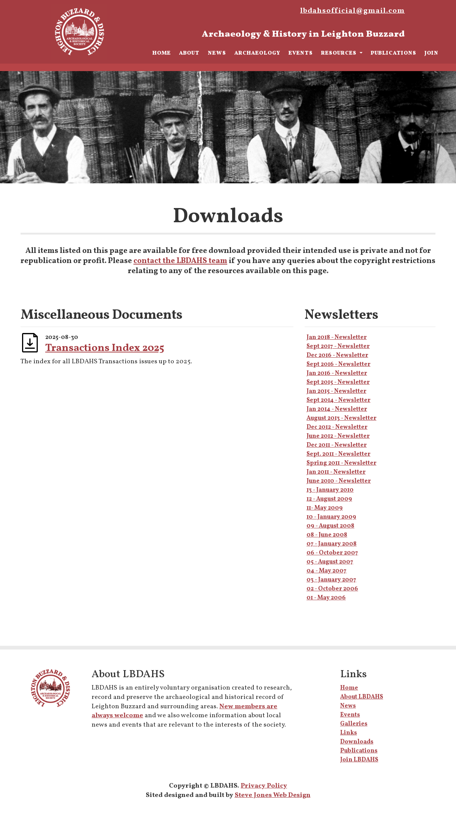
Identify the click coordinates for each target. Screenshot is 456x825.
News (217, 53)
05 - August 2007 (329, 562)
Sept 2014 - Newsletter (338, 400)
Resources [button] (339, 53)
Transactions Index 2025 (104, 348)
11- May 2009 (324, 508)
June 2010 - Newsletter (338, 481)
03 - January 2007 (331, 580)
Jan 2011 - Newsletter (336, 472)
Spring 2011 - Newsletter (341, 463)
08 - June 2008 (326, 535)
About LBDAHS (361, 697)
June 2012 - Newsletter (338, 436)
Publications (393, 53)
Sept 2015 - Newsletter (338, 382)
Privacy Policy (264, 786)
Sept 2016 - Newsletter (338, 364)
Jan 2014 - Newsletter (336, 409)
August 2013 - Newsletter (341, 418)
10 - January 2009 (331, 517)
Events (301, 53)
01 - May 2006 (326, 598)
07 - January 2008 (331, 544)
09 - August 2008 (330, 526)
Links (348, 733)
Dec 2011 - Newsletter (336, 445)
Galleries (353, 724)
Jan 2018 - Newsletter (336, 337)
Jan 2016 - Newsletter (336, 373)
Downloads (356, 742)
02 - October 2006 (332, 589)
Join (431, 53)
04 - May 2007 (326, 571)
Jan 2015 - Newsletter (336, 391)
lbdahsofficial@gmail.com (352, 11)
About (189, 53)
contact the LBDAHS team (180, 261)
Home (161, 53)
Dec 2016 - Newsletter (337, 355)
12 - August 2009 (329, 499)
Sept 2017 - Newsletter (338, 346)
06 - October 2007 (332, 553)
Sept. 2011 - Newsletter (338, 454)
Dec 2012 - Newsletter (336, 427)
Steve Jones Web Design (273, 795)
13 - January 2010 (330, 490)
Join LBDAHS (359, 760)
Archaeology (257, 53)
